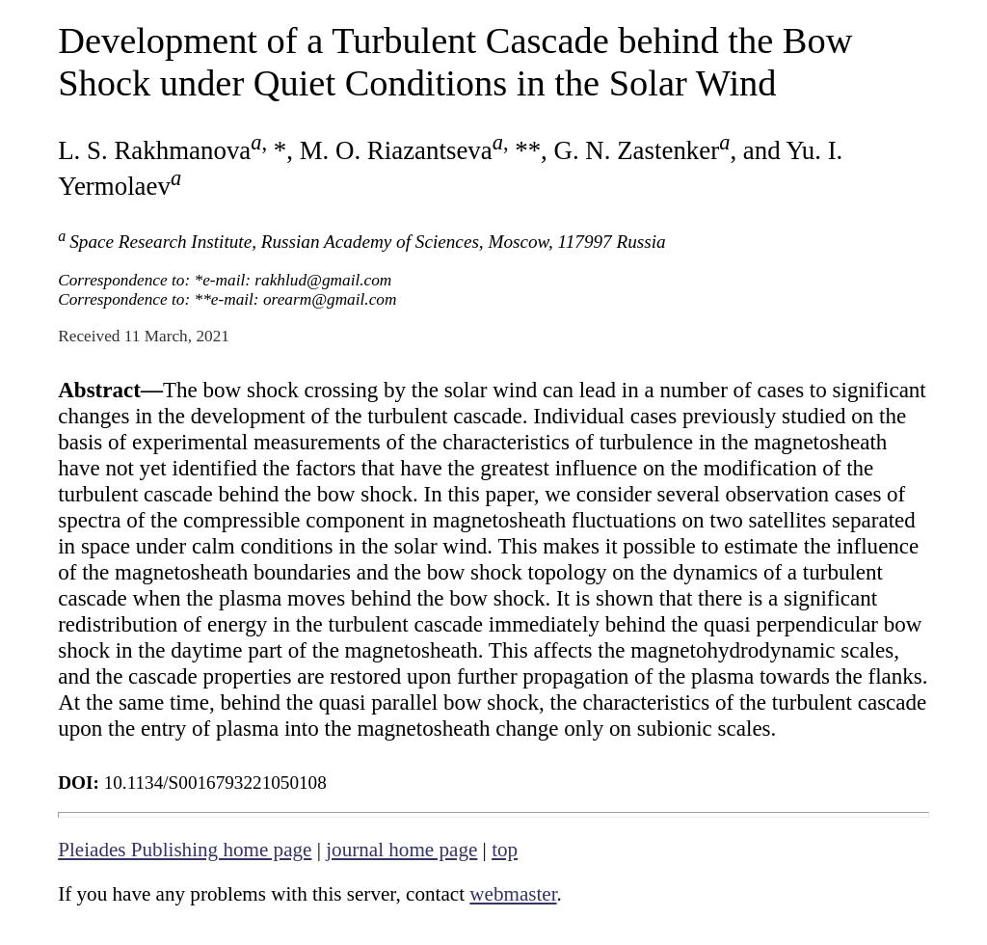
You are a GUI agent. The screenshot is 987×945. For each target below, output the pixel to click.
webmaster (512, 893)
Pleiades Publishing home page (184, 849)
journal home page (401, 849)
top (505, 849)
